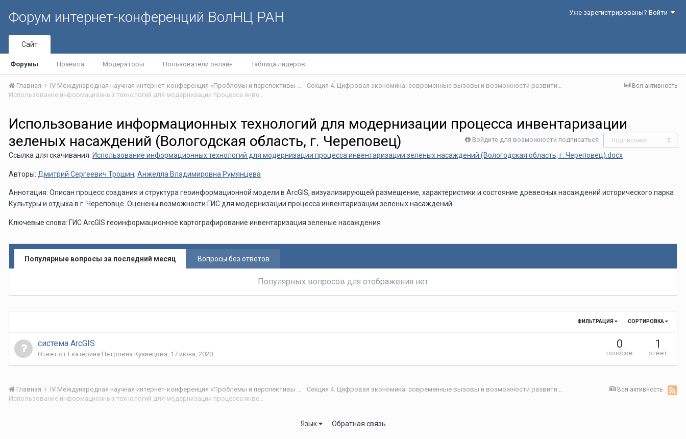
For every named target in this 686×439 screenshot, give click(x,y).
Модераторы (123, 64)
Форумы (24, 64)
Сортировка (648, 321)
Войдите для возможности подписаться (535, 139)
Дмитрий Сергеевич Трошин (86, 174)
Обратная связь (359, 424)
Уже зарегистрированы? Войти (622, 12)
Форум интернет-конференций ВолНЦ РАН (146, 17)
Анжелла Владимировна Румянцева (199, 174)
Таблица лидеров (278, 64)
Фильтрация (597, 321)
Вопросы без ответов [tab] (234, 259)
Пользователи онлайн (198, 64)
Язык (312, 424)
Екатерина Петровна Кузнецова (117, 354)
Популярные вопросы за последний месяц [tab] (100, 259)
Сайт (29, 44)
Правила (70, 64)
